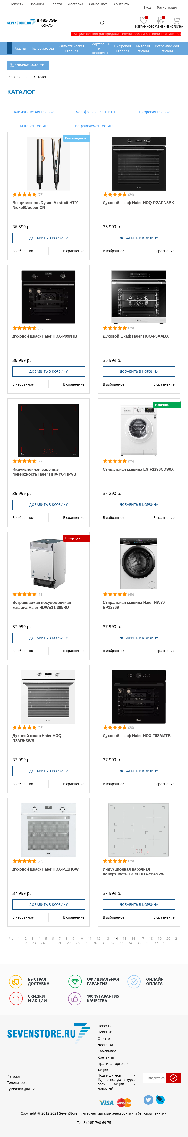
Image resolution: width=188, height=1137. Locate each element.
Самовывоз (98, 4)
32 (112, 943)
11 (90, 938)
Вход (147, 7)
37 (156, 943)
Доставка (75, 4)
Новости (17, 4)
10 (81, 938)
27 (69, 943)
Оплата (56, 4)
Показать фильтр (27, 65)
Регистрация (167, 7)
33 (121, 943)
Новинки (36, 4)
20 (168, 938)
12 (98, 938)
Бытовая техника (34, 126)
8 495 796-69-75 (47, 22)
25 (51, 943)
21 (177, 938)
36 (147, 943)
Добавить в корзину (48, 238)
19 (160, 938)
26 (60, 943)
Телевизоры (42, 48)
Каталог (13, 1076)
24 (43, 943)
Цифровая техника (154, 111)
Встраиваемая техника (94, 126)
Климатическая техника (33, 111)
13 (107, 938)
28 (78, 943)
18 (151, 938)
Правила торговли (113, 1063)
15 (125, 938)
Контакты (122, 4)
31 (104, 943)
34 (130, 943)
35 (139, 943)
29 (86, 943)
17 (142, 938)
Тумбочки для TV (21, 1089)
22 (25, 943)
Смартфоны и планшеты (94, 111)
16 (133, 938)
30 (95, 943)
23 (34, 943)
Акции (20, 48)
